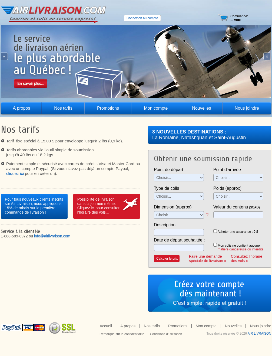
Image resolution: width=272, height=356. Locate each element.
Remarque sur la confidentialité (121, 334)
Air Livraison (259, 333)
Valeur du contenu (236, 207)
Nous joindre (247, 108)
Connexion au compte (142, 18)
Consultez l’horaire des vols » (246, 258)
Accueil (106, 326)
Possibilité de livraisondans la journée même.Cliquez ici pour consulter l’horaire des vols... (98, 205)
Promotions (108, 108)
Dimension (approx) (173, 207)
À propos (21, 108)
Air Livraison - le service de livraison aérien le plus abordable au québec (53, 15)
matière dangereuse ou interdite (240, 249)
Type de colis (166, 188)
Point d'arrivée (227, 169)
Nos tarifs (63, 108)
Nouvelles (201, 108)
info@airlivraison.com (52, 236)
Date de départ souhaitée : (179, 240)
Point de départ (168, 169)
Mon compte (156, 108)
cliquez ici (15, 173)
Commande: (239, 18)
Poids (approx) (227, 188)
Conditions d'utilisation (166, 334)
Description (164, 225)
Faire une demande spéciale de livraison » (207, 258)
